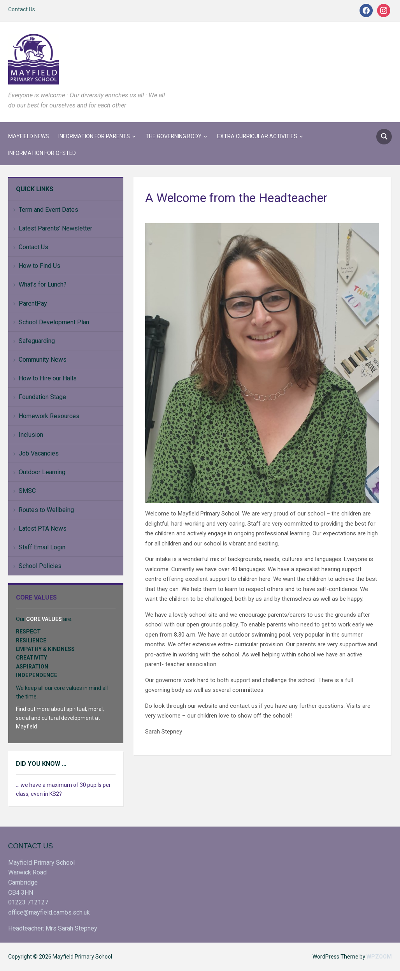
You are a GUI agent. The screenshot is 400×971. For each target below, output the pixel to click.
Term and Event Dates (48, 209)
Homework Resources (49, 416)
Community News (43, 359)
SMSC (27, 490)
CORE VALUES (44, 619)
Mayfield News (28, 136)
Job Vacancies (39, 453)
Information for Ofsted (42, 153)
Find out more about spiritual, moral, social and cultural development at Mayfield (60, 718)
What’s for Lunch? (43, 284)
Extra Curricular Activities (257, 136)
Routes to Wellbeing (46, 510)
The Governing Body (174, 136)
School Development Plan (54, 322)
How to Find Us (39, 265)
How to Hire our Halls (48, 378)
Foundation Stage (42, 397)
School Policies (40, 566)
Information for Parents (94, 136)
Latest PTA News (43, 528)
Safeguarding (37, 341)
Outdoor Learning (42, 472)
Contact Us (21, 9)
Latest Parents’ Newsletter (55, 228)
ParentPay (33, 303)
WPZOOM (379, 956)
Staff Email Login (42, 547)
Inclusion (31, 434)
